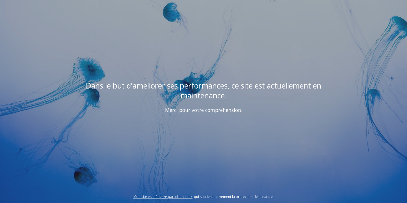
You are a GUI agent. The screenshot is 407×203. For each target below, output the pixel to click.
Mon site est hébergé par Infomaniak (162, 196)
